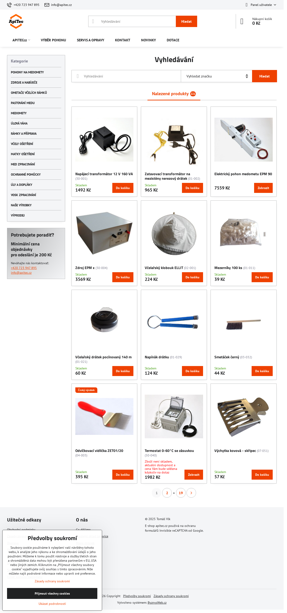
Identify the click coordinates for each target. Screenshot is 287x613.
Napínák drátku (157, 357)
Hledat (186, 21)
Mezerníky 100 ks (228, 267)
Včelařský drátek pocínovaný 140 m (103, 357)
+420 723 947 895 (24, 268)
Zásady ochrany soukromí (171, 596)
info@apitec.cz (21, 273)
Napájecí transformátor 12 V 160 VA (104, 174)
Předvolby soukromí (137, 596)
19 (181, 493)
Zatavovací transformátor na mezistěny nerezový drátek (167, 176)
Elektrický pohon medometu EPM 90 (243, 174)
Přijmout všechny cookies (52, 593)
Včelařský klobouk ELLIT (164, 267)
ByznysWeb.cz (157, 603)
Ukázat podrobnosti (52, 604)
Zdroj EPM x (85, 267)
